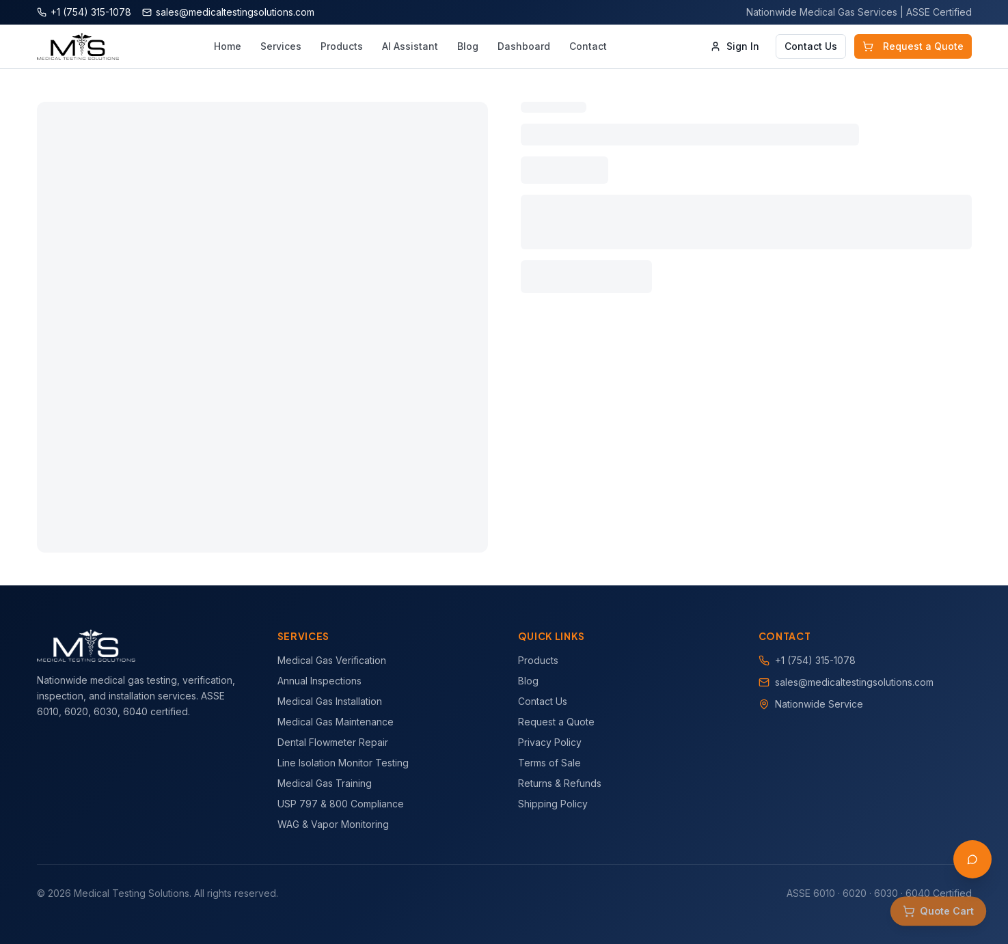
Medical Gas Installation (329, 701)
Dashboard (524, 46)
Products (342, 46)
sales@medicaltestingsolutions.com (854, 682)
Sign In (734, 46)
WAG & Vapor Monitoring (333, 824)
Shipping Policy (553, 803)
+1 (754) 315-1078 (815, 660)
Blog (467, 46)
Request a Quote (913, 46)
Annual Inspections (319, 680)
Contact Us (811, 46)
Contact (588, 46)
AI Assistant (410, 46)
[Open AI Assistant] (972, 859)
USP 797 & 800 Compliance (340, 803)
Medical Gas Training (324, 783)
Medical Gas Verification (331, 660)
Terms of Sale (549, 762)
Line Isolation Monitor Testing (343, 762)
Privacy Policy (550, 742)
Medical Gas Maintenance (335, 721)
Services (280, 46)
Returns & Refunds (559, 783)
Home (227, 46)
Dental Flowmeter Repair (332, 742)
